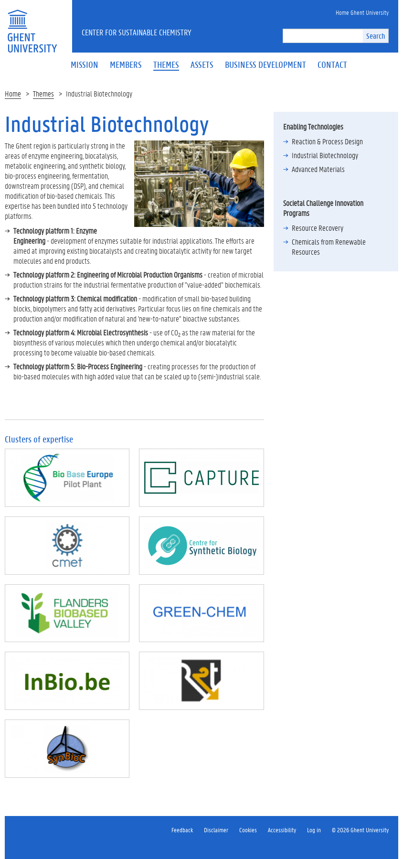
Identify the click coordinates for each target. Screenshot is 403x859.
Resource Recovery (317, 228)
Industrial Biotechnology (325, 155)
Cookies (248, 830)
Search (375, 36)
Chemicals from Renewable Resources (329, 246)
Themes (43, 93)
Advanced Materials (318, 169)
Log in (314, 830)
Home (13, 93)
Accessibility (282, 830)
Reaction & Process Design (327, 141)
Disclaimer (216, 830)
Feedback (182, 830)
